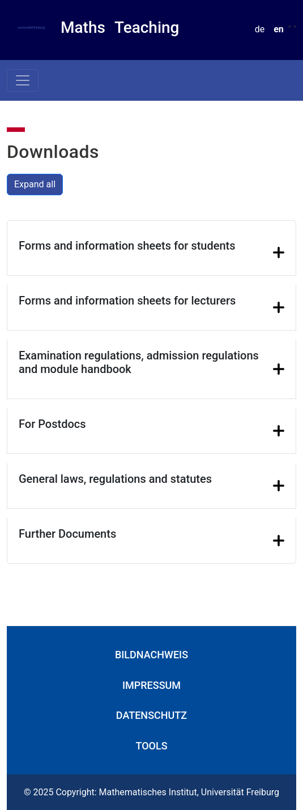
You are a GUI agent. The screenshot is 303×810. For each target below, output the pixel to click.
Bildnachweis (151, 655)
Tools (151, 746)
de (260, 29)
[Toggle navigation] (23, 80)
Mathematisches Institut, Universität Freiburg (189, 792)
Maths (83, 27)
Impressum (151, 685)
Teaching (147, 27)
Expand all (35, 184)
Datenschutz (151, 715)
